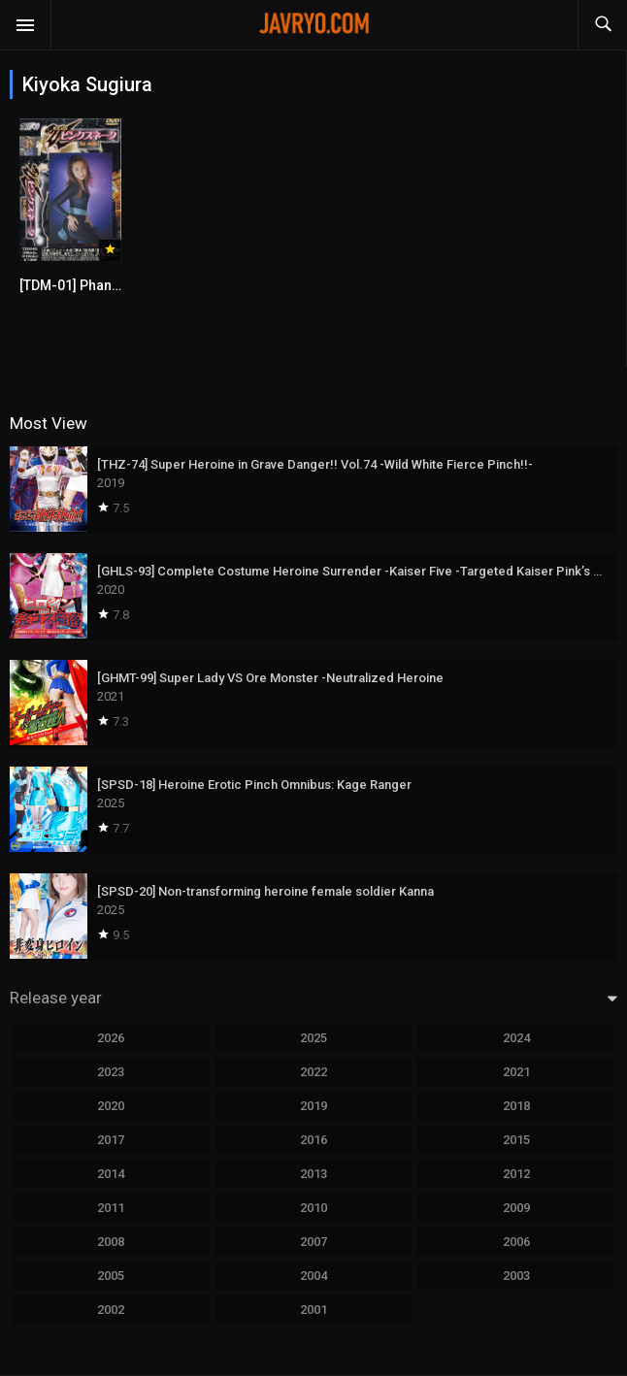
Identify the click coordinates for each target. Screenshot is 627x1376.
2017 (110, 1139)
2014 (110, 1173)
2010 (313, 1207)
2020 (110, 1105)
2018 (516, 1105)
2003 (516, 1275)
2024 (516, 1038)
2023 (110, 1072)
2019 (313, 1105)
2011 (110, 1207)
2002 (110, 1309)
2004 (313, 1275)
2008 (110, 1241)
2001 (313, 1309)
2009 (516, 1207)
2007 (313, 1241)
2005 (110, 1275)
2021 (516, 1072)
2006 (516, 1241)
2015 (516, 1139)
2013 (313, 1173)
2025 (313, 1038)
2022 (313, 1072)
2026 (110, 1038)
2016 (313, 1139)
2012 (516, 1173)
